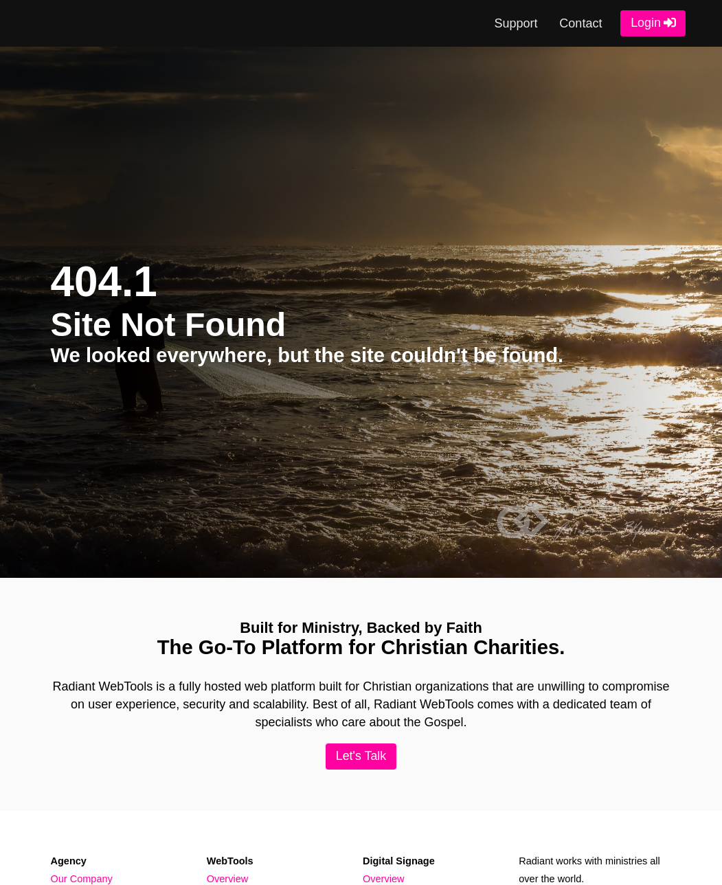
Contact (580, 23)
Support (516, 23)
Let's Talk (361, 756)
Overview (227, 878)
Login (646, 23)
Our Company (82, 878)
